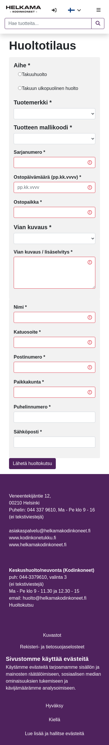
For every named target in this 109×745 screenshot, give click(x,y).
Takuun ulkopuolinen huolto (50, 88)
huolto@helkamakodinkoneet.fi (54, 598)
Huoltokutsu (21, 605)
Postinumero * (29, 357)
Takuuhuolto (34, 74)
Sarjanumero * (29, 152)
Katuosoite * (27, 332)
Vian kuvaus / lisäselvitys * (43, 251)
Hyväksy (54, 705)
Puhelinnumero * (32, 406)
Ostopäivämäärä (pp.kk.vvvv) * (47, 177)
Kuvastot (52, 635)
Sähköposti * (28, 431)
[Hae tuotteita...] (48, 23)
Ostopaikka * (28, 202)
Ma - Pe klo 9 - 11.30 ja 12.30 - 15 (44, 591)
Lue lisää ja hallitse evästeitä (54, 733)
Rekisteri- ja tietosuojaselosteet (52, 646)
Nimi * (20, 307)
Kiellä (54, 719)
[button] (97, 23)
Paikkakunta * (29, 381)
